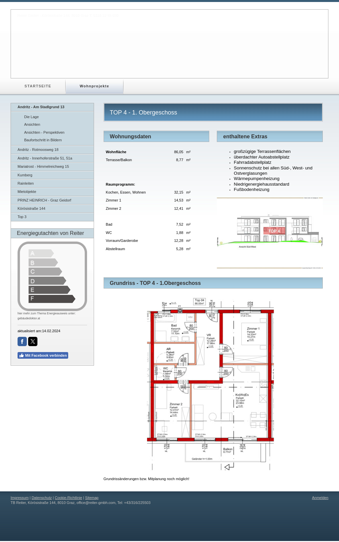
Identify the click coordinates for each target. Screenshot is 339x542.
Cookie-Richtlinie (68, 498)
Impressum (19, 498)
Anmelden (320, 498)
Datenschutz (41, 498)
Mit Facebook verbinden (43, 355)
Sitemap (91, 498)
